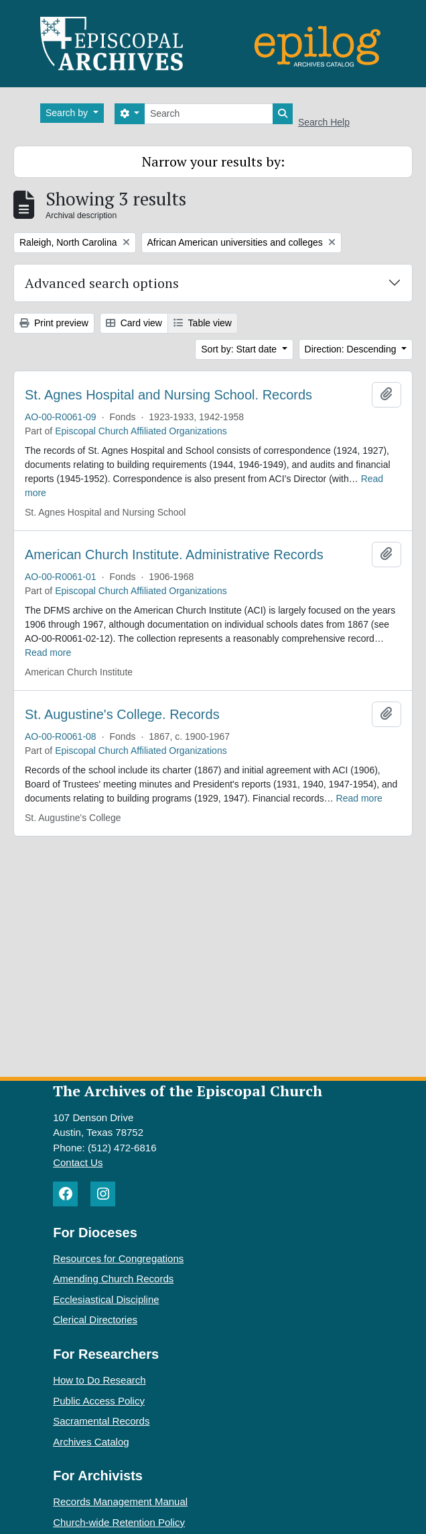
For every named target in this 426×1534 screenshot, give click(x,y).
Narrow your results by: (213, 161)
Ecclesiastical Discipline (106, 1299)
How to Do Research (99, 1380)
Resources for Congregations (118, 1258)
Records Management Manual (120, 1501)
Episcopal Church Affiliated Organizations (141, 431)
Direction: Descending (352, 349)
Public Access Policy (99, 1400)
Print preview (53, 323)
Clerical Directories (95, 1319)
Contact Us (77, 1162)
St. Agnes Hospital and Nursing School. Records (168, 394)
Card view (134, 323)
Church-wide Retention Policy (119, 1522)
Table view (202, 323)
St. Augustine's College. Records (122, 714)
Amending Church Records (113, 1278)
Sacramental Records (101, 1421)
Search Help (324, 122)
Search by (68, 112)
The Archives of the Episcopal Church (187, 1090)
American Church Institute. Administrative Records (174, 554)
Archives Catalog (91, 1441)
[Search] (208, 113)
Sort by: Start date (240, 349)
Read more (48, 652)
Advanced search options (102, 283)
